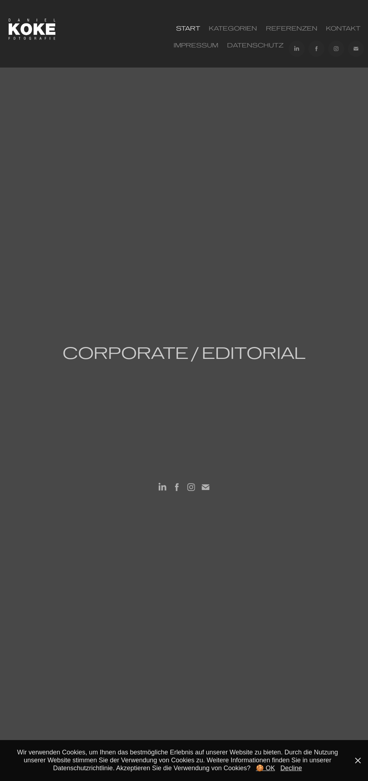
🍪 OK (265, 768)
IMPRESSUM (196, 45)
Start (188, 28)
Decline (291, 768)
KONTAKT (343, 28)
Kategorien (233, 28)
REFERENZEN (291, 28)
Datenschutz (255, 45)
